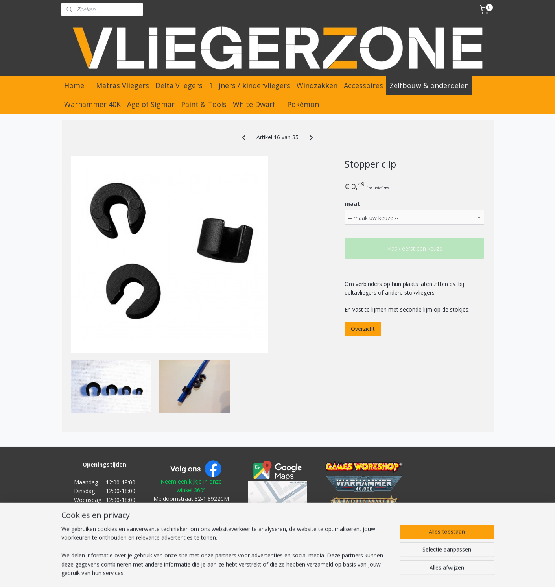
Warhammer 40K (92, 104)
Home (74, 85)
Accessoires (363, 85)
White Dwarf (254, 104)
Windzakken (317, 85)
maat (352, 203)
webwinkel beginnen (292, 573)
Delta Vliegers (179, 85)
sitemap (245, 573)
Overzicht (363, 328)
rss (262, 573)
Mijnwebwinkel (361, 573)
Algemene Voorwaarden (191, 534)
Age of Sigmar (151, 104)
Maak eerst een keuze (414, 248)
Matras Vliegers (122, 85)
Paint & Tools (204, 104)
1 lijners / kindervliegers (249, 85)
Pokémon (303, 104)
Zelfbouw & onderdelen (429, 85)
